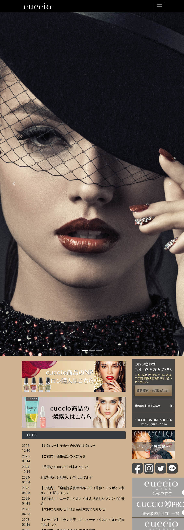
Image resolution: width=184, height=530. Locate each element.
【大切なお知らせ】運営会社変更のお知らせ (72, 509)
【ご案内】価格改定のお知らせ (63, 456)
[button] (14, 183)
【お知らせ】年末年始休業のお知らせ (67, 446)
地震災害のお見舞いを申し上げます (66, 477)
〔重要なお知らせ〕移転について (64, 467)
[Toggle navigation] (159, 6)
